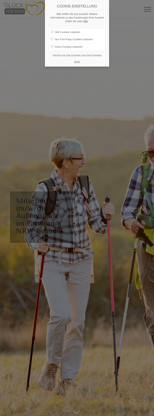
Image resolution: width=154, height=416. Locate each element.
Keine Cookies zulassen (66, 46)
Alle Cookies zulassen (65, 32)
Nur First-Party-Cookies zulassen (72, 39)
